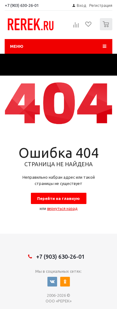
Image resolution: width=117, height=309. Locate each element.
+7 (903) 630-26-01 (22, 5)
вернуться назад (62, 209)
